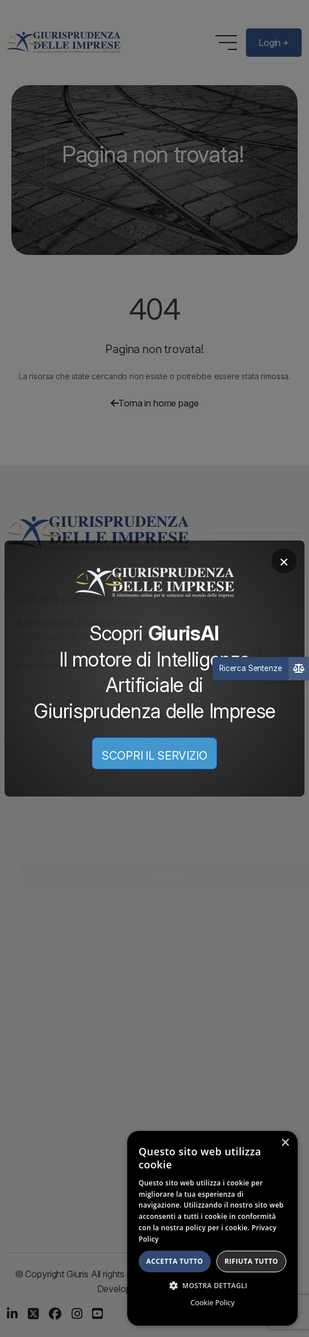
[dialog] (212, 1228)
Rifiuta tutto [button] (251, 1261)
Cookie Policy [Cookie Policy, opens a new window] (212, 1302)
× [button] (285, 1143)
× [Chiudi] (284, 561)
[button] (212, 1285)
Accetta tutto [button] (174, 1261)
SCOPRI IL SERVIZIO (154, 755)
